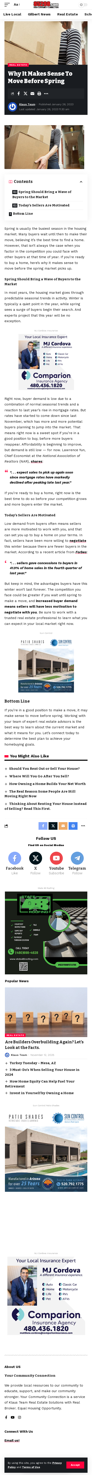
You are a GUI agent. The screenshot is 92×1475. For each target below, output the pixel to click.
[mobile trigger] (8, 5)
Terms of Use (31, 1467)
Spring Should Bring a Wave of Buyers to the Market (41, 194)
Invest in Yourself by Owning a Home (42, 1093)
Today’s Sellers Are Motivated (44, 205)
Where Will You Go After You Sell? (39, 776)
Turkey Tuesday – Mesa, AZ (33, 1063)
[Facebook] (15, 864)
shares (36, 461)
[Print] (39, 93)
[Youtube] (56, 864)
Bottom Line (23, 214)
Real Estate (18, 65)
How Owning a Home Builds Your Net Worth (47, 784)
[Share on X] (25, 93)
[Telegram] (77, 864)
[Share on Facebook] (18, 93)
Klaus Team (27, 104)
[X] (35, 864)
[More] (46, 93)
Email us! (12, 1441)
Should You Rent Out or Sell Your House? (44, 769)
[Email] (32, 93)
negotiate (78, 541)
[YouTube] (12, 1418)
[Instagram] (19, 1418)
